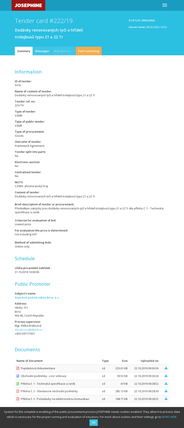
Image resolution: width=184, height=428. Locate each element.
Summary (23, 51)
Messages (42, 51)
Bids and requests (64, 51)
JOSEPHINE (28, 5)
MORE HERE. (169, 417)
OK (93, 422)
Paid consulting (88, 51)
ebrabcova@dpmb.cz (28, 330)
